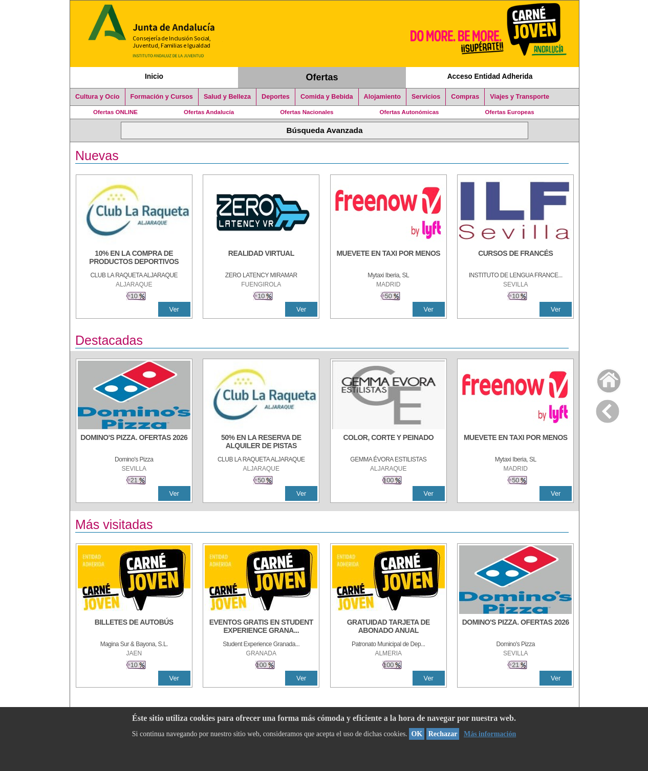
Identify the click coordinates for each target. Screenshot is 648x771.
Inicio (154, 76)
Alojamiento (382, 96)
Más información (490, 734)
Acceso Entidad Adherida (490, 76)
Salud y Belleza (227, 96)
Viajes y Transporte (519, 96)
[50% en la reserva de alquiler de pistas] (261, 442)
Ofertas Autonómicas (409, 112)
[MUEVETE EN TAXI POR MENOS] (388, 258)
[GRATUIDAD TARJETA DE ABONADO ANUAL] (388, 627)
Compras (465, 96)
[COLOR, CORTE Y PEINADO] (388, 442)
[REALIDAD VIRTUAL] (261, 258)
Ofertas (322, 77)
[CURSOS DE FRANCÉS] (515, 258)
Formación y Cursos (162, 96)
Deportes (276, 96)
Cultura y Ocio (97, 96)
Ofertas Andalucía (209, 112)
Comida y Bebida (326, 96)
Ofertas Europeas (509, 112)
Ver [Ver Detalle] (174, 309)
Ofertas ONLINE (115, 112)
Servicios (426, 96)
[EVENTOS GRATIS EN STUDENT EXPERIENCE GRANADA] (261, 627)
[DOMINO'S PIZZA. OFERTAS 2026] (134, 442)
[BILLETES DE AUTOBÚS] (134, 627)
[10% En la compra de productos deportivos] (134, 258)
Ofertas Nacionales (306, 112)
